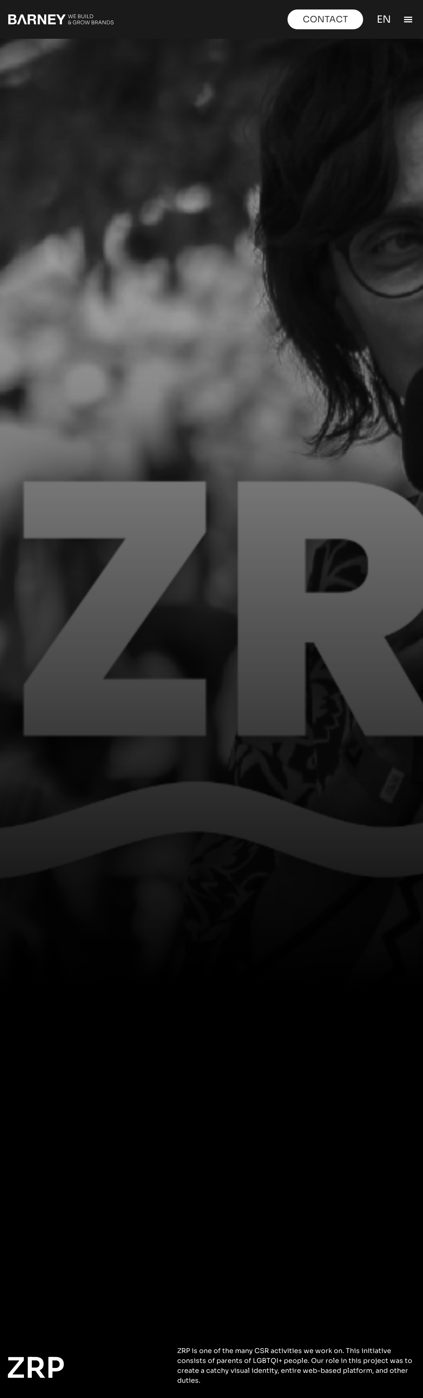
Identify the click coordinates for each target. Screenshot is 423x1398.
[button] (408, 19)
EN (382, 19)
